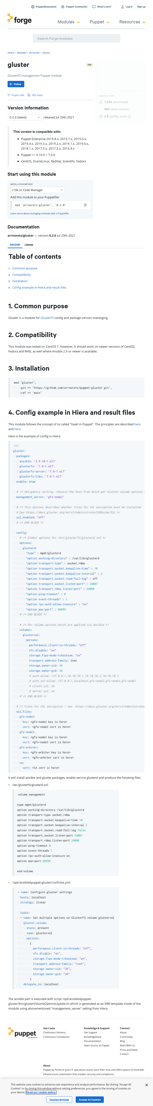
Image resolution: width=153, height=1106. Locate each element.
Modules (69, 21)
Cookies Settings (59, 1099)
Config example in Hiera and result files (39, 287)
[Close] (146, 1085)
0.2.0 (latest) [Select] (25, 117)
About (123, 1032)
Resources (132, 21)
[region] (76, 1092)
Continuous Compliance (56, 1037)
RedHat (56, 161)
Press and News (129, 1049)
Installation (19, 281)
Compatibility (21, 275)
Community (126, 1037)
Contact (124, 1054)
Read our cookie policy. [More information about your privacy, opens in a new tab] (41, 1092)
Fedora (81, 161)
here (137, 424)
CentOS (26, 161)
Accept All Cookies (90, 1099)
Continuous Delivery (54, 1032)
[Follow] (16, 84)
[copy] (85, 205)
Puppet (99, 21)
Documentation (92, 1041)
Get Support (90, 1032)
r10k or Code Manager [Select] (37, 190)
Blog (122, 1041)
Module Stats (107, 96)
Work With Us (127, 1045)
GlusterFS (47, 318)
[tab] (15, 244)
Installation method (21, 184)
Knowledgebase (92, 1037)
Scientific (69, 161)
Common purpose (24, 268)
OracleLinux (41, 161)
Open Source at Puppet (96, 1045)
